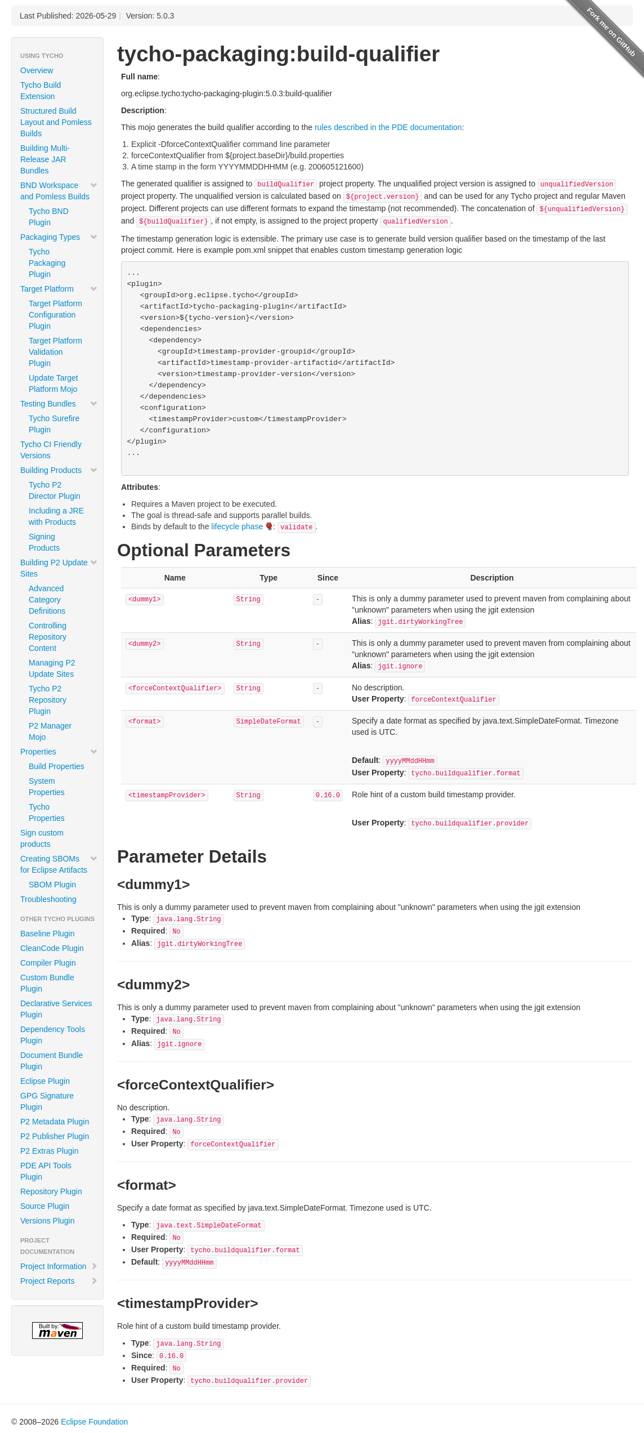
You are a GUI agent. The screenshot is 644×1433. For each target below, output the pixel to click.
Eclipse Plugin (45, 1081)
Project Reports (59, 1280)
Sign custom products (42, 838)
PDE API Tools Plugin (45, 1171)
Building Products (59, 470)
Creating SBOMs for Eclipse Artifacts (59, 864)
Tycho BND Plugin (49, 217)
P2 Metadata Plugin (54, 1121)
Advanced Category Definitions (47, 599)
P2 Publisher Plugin (54, 1136)
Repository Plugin (51, 1191)
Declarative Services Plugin (56, 1009)
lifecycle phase (237, 526)
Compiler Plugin (48, 962)
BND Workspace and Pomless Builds (59, 191)
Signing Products (44, 542)
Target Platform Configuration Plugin (55, 315)
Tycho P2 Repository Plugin (47, 700)
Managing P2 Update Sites (52, 668)
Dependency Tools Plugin (52, 1035)
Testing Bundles (59, 403)
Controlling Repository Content (47, 637)
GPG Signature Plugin (47, 1101)
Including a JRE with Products (56, 516)
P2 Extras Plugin (49, 1150)
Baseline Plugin (47, 933)
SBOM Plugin (52, 884)
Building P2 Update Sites (59, 568)
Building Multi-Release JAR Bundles (45, 159)
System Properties (47, 786)
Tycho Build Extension (40, 91)
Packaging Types (59, 237)
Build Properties (56, 766)
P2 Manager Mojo (50, 731)
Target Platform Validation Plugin (55, 352)
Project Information (59, 1266)
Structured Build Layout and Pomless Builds (56, 122)
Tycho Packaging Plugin (47, 263)
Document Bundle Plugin (51, 1061)
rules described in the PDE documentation (388, 127)
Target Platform (59, 288)
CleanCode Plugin (52, 948)
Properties (59, 751)
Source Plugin (44, 1206)
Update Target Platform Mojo (53, 383)
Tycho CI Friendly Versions (51, 450)
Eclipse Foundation (94, 1421)
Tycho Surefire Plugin (54, 424)
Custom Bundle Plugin (47, 983)
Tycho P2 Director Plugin (54, 490)
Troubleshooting (48, 899)
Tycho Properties (47, 812)
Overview (36, 70)
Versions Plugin (47, 1220)
